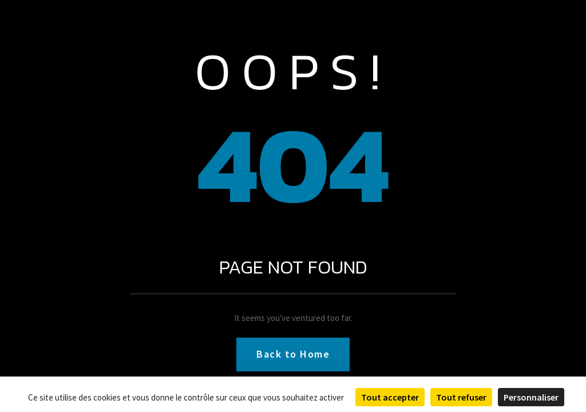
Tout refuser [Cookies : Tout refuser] (461, 397)
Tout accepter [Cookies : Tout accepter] (390, 397)
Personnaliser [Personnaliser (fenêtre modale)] (531, 397)
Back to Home (293, 353)
